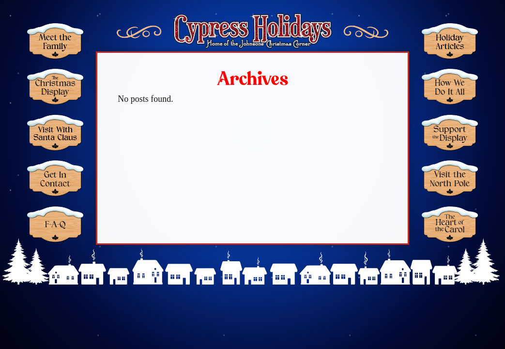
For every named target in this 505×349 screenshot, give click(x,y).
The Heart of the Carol (450, 224)
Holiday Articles (450, 41)
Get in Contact (55, 178)
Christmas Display (55, 86)
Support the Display (450, 132)
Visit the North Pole (450, 178)
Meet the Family (55, 41)
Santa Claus (55, 132)
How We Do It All (450, 86)
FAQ (55, 224)
